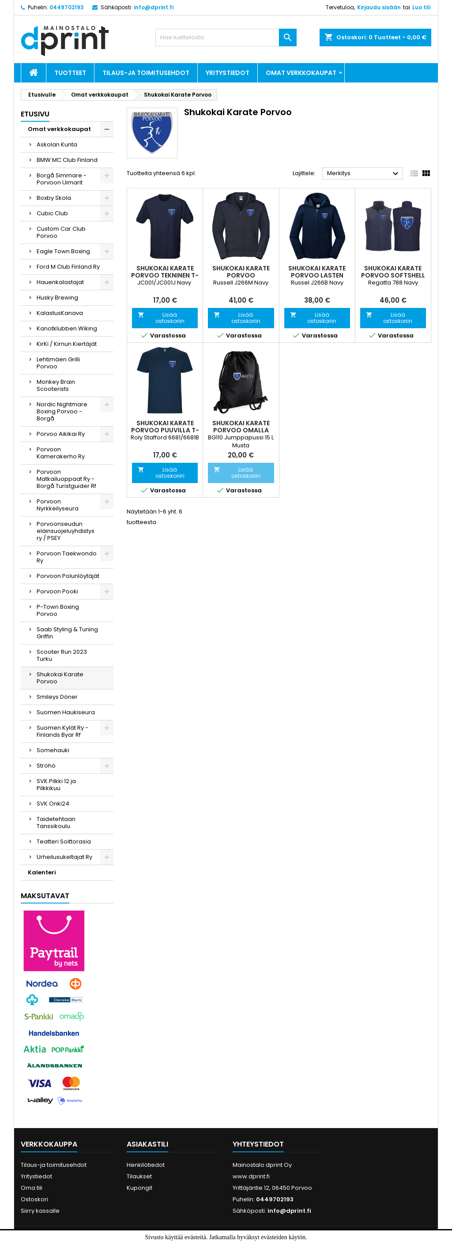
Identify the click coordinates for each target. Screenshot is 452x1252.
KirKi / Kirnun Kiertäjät (67, 344)
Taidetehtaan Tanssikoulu (56, 822)
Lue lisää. (246, 1246)
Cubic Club (52, 213)
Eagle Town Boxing (63, 251)
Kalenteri (42, 872)
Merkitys (364, 174)
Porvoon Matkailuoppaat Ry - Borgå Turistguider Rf (66, 479)
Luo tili (421, 7)
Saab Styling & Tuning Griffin (67, 633)
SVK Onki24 (53, 803)
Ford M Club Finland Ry (68, 266)
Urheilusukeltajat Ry (64, 857)
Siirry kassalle (40, 1211)
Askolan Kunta (57, 144)
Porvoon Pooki (57, 591)
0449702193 (66, 7)
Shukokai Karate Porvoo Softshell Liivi (393, 275)
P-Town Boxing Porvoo (58, 610)
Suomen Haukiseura (66, 712)
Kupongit (139, 1188)
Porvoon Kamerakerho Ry (61, 453)
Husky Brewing (57, 297)
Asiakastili (147, 1144)
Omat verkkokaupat (301, 72)
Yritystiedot (227, 72)
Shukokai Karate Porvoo (60, 678)
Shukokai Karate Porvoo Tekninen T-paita (165, 275)
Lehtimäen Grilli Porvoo (58, 363)
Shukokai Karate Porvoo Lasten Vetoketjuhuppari (317, 275)
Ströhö (46, 765)
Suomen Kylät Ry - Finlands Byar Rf (62, 731)
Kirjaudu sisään (379, 7)
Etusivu (35, 114)
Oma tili (31, 1188)
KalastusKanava (60, 313)
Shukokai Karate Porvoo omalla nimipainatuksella (241, 430)
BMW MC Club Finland (67, 160)
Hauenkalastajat (60, 282)
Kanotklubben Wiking (67, 328)
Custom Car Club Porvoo (61, 232)
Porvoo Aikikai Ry (61, 434)
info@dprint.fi (153, 7)
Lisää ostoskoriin (161, 318)
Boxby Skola (54, 198)
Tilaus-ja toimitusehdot (145, 72)
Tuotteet (70, 72)
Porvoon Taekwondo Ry (67, 557)
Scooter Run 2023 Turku (62, 655)
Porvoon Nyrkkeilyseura (58, 505)
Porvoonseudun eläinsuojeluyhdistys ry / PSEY (65, 531)
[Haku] (226, 37)
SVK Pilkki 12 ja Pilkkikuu (56, 784)
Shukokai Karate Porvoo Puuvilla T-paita (165, 430)
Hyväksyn (211, 1246)
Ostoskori (34, 1199)
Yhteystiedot (258, 1144)
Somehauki (53, 750)
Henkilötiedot (146, 1165)
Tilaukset (139, 1176)
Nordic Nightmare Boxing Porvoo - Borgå (62, 411)
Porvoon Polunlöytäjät (68, 576)
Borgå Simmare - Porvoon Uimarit (62, 179)
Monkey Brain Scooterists (56, 385)
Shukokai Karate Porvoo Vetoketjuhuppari (241, 275)
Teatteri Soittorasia (64, 841)
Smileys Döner (57, 697)
